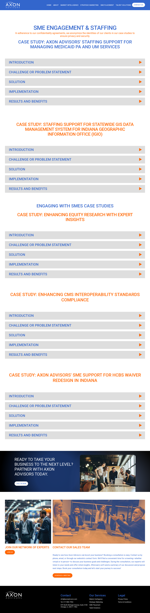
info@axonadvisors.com (69, 599)
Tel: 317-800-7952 (67, 602)
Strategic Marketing (96, 602)
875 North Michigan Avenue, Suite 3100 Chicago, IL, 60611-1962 (74, 606)
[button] (75, 62)
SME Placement (94, 605)
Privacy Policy (123, 599)
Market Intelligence (96, 599)
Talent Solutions (94, 608)
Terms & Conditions (124, 602)
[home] (12, 5)
